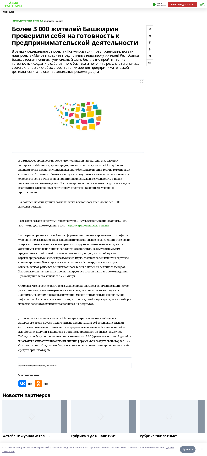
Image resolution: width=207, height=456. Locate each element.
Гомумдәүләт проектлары (27, 20)
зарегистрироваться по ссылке (88, 225)
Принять (187, 449)
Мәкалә (8, 11)
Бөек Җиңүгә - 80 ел (182, 4)
